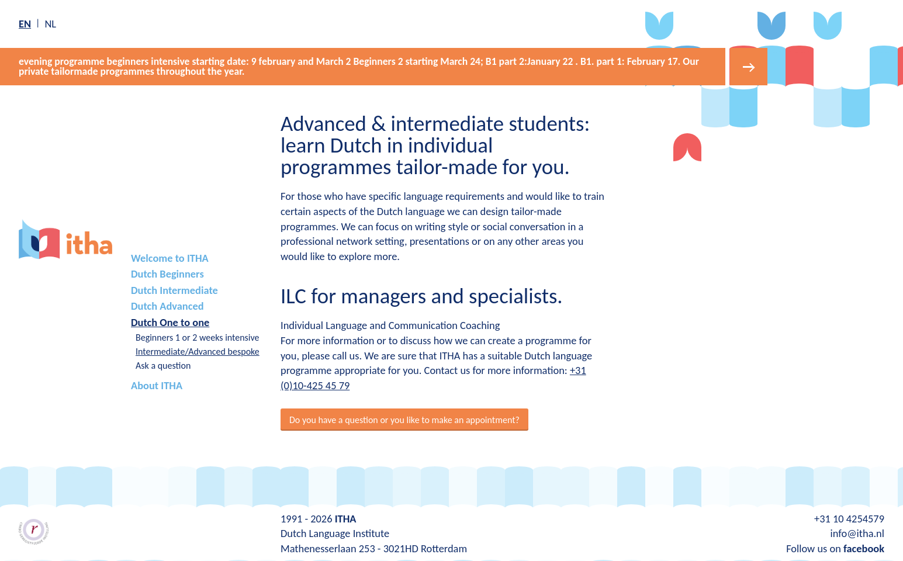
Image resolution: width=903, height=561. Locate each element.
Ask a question (163, 365)
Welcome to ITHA (170, 258)
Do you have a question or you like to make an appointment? (404, 419)
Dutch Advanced (167, 306)
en (25, 23)
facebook (863, 548)
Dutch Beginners (167, 273)
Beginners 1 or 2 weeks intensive (198, 337)
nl (50, 23)
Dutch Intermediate (174, 290)
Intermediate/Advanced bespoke (198, 351)
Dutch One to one (170, 322)
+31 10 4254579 (849, 518)
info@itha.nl (857, 533)
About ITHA (156, 385)
